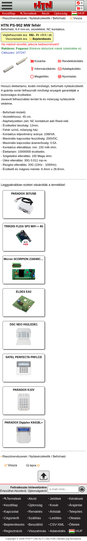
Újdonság (60, 13)
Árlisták (55, 511)
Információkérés (45, 68)
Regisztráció (13, 531)
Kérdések (76, 498)
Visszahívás (37, 531)
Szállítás (35, 518)
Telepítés (75, 511)
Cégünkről (11, 518)
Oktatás (74, 518)
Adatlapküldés (71, 68)
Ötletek (74, 524)
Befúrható (59, 18)
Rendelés (35, 511)
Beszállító (36, 524)
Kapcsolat (11, 511)
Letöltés (55, 518)
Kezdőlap (8, 13)
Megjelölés (41, 76)
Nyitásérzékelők (39, 18)
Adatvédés (57, 531)
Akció (45, 13)
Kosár (54, 505)
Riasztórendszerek (14, 18)
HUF (75, 531)
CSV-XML (57, 524)
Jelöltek (55, 498)
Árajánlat (75, 505)
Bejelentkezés (14, 524)
